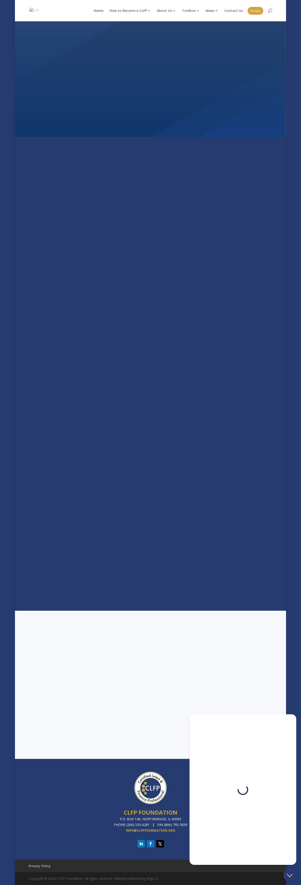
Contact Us (233, 10)
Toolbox (189, 10)
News (210, 10)
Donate (255, 11)
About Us (164, 10)
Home (98, 10)
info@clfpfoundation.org (150, 830)
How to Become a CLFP (128, 10)
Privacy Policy (40, 866)
